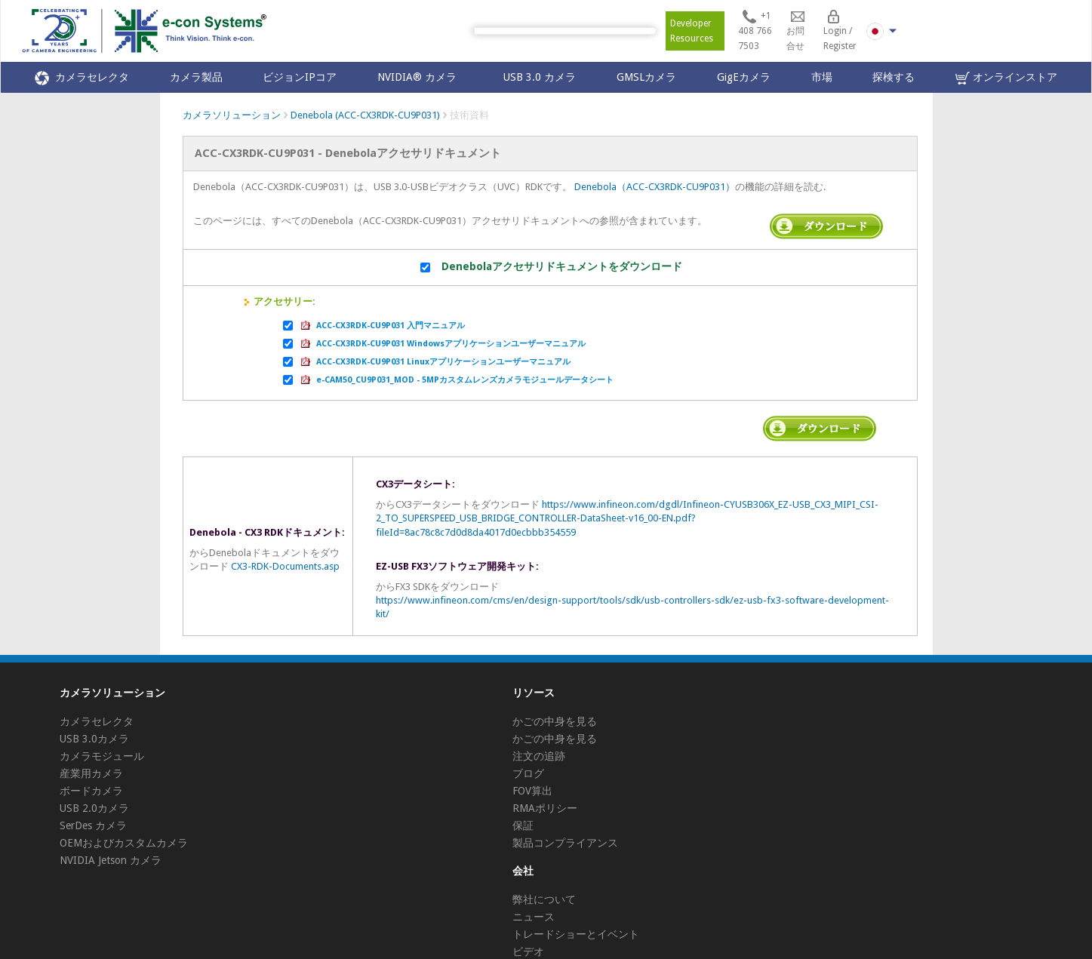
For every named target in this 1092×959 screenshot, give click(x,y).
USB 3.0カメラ (94, 739)
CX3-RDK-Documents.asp (285, 566)
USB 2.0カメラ (94, 808)
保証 (523, 825)
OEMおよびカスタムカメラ (124, 843)
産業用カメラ (91, 773)
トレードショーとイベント (575, 934)
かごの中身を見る (554, 721)
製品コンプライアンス (565, 843)
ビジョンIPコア (300, 77)
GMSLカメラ (646, 77)
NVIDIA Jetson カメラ (110, 860)
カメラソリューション (232, 115)
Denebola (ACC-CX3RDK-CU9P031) (365, 115)
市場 (821, 77)
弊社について (544, 899)
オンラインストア (1006, 78)
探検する (893, 77)
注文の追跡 (538, 756)
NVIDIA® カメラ (420, 77)
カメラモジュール (102, 756)
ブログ (528, 773)
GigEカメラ (744, 77)
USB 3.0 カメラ (539, 77)
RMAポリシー (544, 808)
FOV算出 (532, 791)
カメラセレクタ (82, 78)
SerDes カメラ (93, 825)
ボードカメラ (91, 791)
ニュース (533, 917)
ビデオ (528, 951)
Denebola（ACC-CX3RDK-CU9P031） (654, 186)
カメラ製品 (196, 77)
